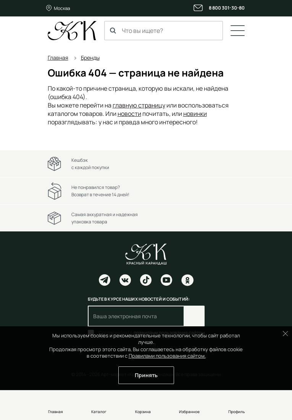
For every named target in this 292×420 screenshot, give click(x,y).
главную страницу (139, 105)
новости (129, 113)
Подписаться (194, 316)
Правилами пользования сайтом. (167, 355)
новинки (195, 113)
